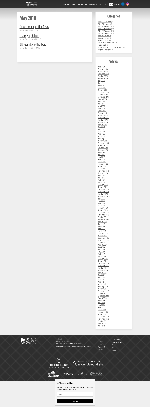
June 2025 (101, 83)
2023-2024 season (104, 29)
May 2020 (101, 201)
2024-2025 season (104, 31)
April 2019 (101, 229)
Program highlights (104, 49)
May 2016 (101, 305)
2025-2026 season (104, 33)
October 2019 (102, 217)
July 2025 (101, 81)
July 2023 (101, 127)
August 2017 (102, 272)
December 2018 (103, 238)
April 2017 (101, 282)
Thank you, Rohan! (29, 35)
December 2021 (103, 168)
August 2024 (102, 99)
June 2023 (101, 129)
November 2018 (103, 240)
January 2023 (102, 141)
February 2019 (103, 233)
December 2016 (103, 291)
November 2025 (103, 74)
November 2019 (103, 215)
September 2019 (103, 219)
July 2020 (101, 198)
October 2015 (102, 321)
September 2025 (103, 78)
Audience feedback (104, 35)
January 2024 (103, 115)
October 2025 (103, 76)
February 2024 (103, 113)
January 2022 (103, 166)
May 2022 (101, 157)
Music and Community (106, 42)
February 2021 (103, 185)
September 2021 (103, 173)
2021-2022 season (104, 24)
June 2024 (101, 104)
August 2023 (102, 124)
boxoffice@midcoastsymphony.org (81, 346)
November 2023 (103, 118)
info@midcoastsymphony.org (63, 346)
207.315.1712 (63, 344)
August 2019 (102, 222)
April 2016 (101, 307)
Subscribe (75, 401)
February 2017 (103, 286)
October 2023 (103, 120)
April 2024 (101, 108)
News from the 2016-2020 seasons (110, 47)
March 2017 (102, 284)
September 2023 (103, 122)
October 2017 (102, 268)
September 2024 (103, 97)
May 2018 (101, 252)
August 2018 (102, 245)
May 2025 (101, 85)
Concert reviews (103, 38)
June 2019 (101, 224)
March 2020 (102, 205)
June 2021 (101, 178)
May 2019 (101, 226)
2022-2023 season (104, 26)
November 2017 (103, 266)
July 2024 (101, 101)
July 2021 (101, 175)
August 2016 (102, 298)
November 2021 (103, 171)
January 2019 (102, 235)
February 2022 (103, 164)
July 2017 (101, 275)
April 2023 (101, 134)
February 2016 (103, 312)
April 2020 (101, 203)
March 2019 (102, 231)
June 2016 (101, 303)
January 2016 (102, 314)
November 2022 (103, 145)
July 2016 (101, 300)
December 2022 (103, 143)
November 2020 (103, 192)
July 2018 (101, 247)
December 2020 (103, 189)
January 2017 (102, 289)
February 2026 (103, 69)
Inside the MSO (103, 40)
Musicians (101, 45)
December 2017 (103, 263)
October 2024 (103, 94)
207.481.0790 (77, 344)
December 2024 (103, 92)
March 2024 (102, 111)
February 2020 (103, 208)
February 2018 (103, 259)
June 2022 (101, 155)
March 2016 (102, 309)
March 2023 (102, 136)
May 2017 (101, 279)
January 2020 (103, 210)
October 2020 (103, 194)
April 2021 (101, 180)
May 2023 (101, 131)
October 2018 (102, 242)
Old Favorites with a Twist (33, 44)
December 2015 (103, 316)
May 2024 (101, 106)
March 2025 (102, 87)
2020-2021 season (104, 22)
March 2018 (102, 256)
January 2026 (103, 71)
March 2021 (102, 182)
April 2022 (101, 159)
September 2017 (103, 270)
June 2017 (101, 277)
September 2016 (103, 296)
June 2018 (101, 249)
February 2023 (103, 138)
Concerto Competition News (34, 26)
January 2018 (102, 261)
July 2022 (101, 152)
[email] (75, 394)
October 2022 (103, 148)
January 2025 (102, 90)
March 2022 (102, 161)
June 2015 (101, 326)
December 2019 (103, 212)
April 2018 (101, 254)
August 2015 (102, 323)
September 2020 (103, 196)
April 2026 (101, 67)
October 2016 (102, 293)
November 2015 (103, 319)
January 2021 (102, 187)
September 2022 (103, 150)
